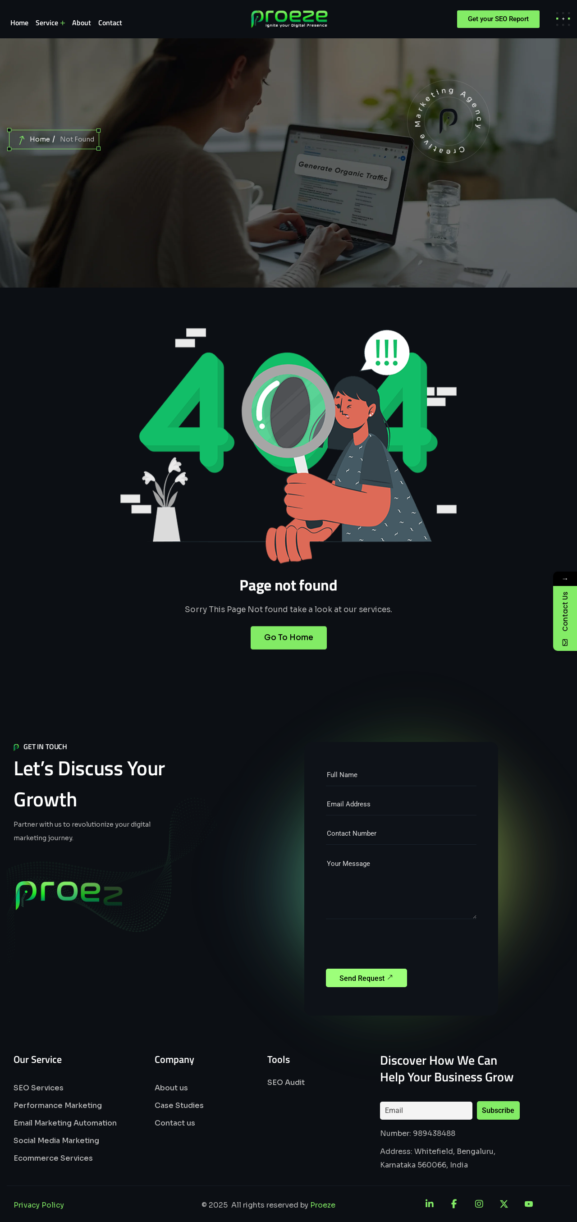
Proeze (322, 1205)
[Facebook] (454, 1204)
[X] (504, 1204)
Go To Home (288, 654)
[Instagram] (479, 1204)
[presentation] (394, 946)
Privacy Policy (39, 1205)
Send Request (366, 977)
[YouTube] (528, 1204)
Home (40, 139)
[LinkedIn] (429, 1204)
